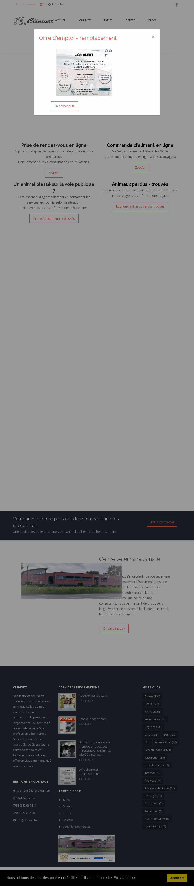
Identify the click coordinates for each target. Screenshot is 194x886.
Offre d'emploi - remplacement (78, 38)
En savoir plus (64, 106)
